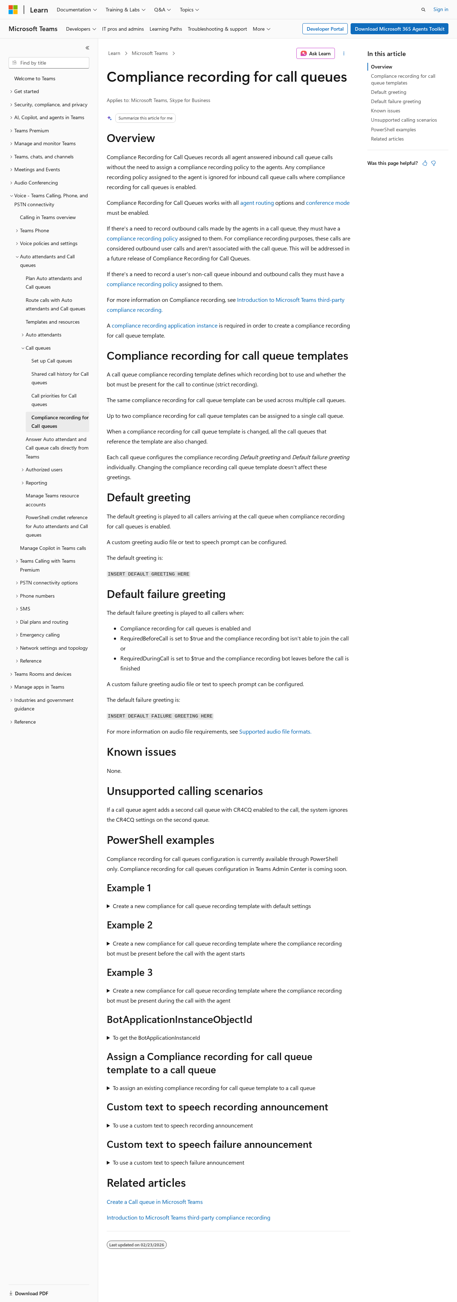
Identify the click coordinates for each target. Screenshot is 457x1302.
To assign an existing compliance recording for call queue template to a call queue (214, 1087)
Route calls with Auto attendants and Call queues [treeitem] (55, 304)
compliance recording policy (142, 238)
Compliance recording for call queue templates (403, 79)
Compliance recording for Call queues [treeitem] (60, 422)
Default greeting (388, 91)
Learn (114, 53)
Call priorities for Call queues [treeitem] (53, 400)
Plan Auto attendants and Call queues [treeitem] (54, 282)
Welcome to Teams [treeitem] (34, 78)
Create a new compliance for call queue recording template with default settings (212, 906)
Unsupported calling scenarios (404, 119)
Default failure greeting (396, 101)
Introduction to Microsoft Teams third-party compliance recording (188, 1217)
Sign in (440, 9)
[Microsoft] (13, 9)
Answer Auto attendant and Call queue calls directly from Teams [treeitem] (57, 448)
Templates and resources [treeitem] (53, 321)
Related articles (387, 138)
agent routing (257, 202)
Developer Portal (325, 28)
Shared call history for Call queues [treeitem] (60, 378)
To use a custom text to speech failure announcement (178, 1162)
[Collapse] (87, 47)
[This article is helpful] (425, 163)
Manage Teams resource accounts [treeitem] (52, 500)
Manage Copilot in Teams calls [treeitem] (53, 547)
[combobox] (49, 63)
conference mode (328, 202)
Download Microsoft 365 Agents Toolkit (400, 28)
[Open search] (423, 9)
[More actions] (344, 53)
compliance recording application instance (164, 325)
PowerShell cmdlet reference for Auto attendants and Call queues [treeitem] (57, 526)
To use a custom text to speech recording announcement (183, 1125)
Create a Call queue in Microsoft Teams (155, 1201)
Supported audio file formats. (275, 731)
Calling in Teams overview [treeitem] (48, 217)
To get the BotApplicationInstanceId (156, 1037)
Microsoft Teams (150, 53)
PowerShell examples (393, 129)
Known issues (385, 110)
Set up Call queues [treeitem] (51, 360)
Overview (381, 66)
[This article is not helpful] (433, 163)
